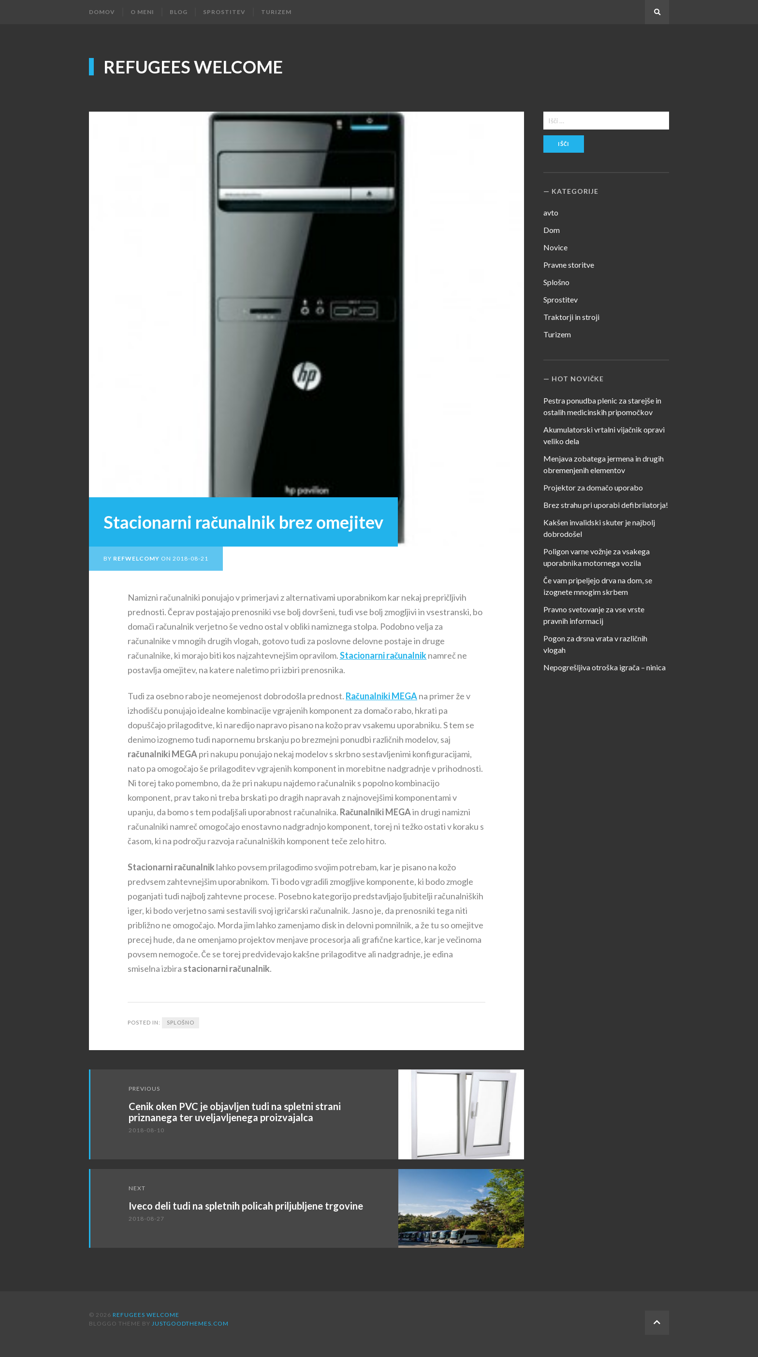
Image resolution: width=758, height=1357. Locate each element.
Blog (179, 11)
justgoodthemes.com (190, 1323)
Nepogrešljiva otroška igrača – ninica (604, 667)
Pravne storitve (568, 264)
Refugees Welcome (193, 66)
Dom (551, 229)
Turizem (276, 11)
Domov (102, 11)
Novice (555, 247)
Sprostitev (224, 11)
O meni (142, 11)
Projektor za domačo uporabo (593, 487)
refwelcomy (136, 558)
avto (550, 212)
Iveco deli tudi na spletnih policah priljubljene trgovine (246, 1206)
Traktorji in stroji (571, 316)
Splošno (180, 1022)
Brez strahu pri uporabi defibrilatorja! (605, 504)
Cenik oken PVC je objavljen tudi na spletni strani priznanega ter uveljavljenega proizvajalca (235, 1111)
